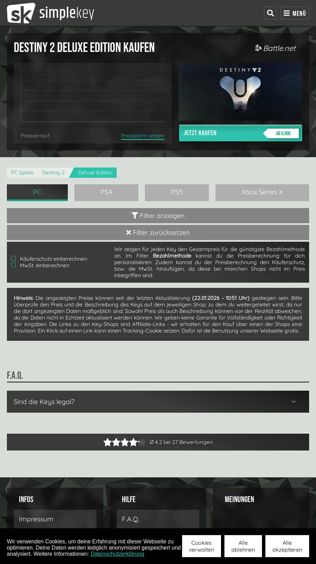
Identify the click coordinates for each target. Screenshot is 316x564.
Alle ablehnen (243, 546)
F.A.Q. (130, 519)
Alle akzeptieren (287, 546)
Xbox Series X (262, 192)
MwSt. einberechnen (40, 265)
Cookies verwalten (201, 546)
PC (37, 192)
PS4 (106, 192)
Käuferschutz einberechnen (49, 259)
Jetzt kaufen (241, 133)
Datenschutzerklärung (117, 554)
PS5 (177, 192)
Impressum (36, 519)
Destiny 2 (53, 172)
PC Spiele (22, 172)
